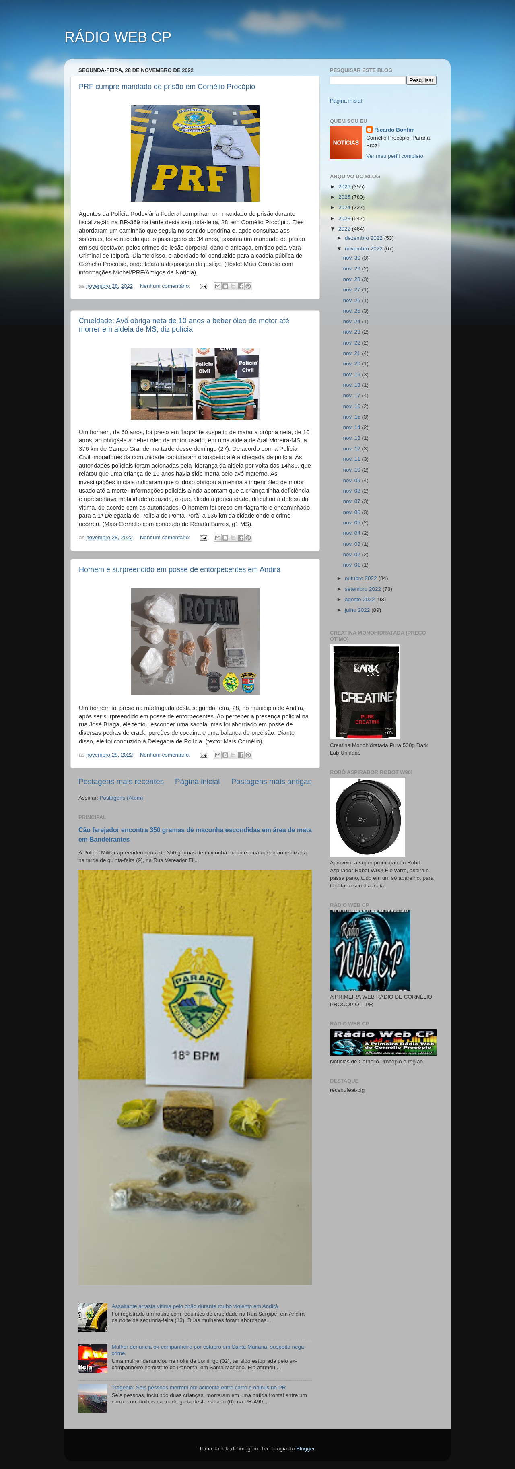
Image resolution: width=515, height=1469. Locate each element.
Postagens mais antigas (271, 781)
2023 (345, 218)
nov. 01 (352, 565)
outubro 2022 (361, 578)
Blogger (305, 1449)
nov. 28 (352, 279)
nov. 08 (352, 491)
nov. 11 (352, 459)
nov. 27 (352, 290)
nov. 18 (352, 385)
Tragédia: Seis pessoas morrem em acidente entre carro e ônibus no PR (198, 1387)
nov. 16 (352, 406)
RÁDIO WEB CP (117, 37)
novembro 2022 (364, 249)
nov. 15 (352, 417)
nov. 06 (352, 512)
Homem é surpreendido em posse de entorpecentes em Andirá (179, 569)
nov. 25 (352, 311)
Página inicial (197, 781)
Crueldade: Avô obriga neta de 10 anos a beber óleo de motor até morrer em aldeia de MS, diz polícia (184, 325)
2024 (345, 207)
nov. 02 (352, 554)
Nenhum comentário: (166, 286)
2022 (345, 229)
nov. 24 (352, 321)
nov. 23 (352, 332)
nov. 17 (352, 395)
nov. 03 (352, 544)
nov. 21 (352, 353)
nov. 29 (352, 269)
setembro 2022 (364, 589)
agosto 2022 (360, 599)
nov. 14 (352, 427)
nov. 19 (352, 374)
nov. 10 (352, 470)
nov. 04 (352, 533)
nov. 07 (352, 501)
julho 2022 (358, 610)
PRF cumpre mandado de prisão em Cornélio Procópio (167, 87)
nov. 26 (352, 300)
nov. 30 (352, 258)
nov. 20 (352, 364)
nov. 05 (352, 523)
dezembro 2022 (364, 238)
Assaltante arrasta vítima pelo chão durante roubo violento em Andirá (194, 1306)
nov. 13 (352, 438)
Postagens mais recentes (121, 781)
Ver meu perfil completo (394, 156)
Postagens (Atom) (121, 798)
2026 (345, 187)
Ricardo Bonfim (394, 130)
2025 (345, 197)
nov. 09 (352, 480)
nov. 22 (352, 343)
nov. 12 (352, 449)
